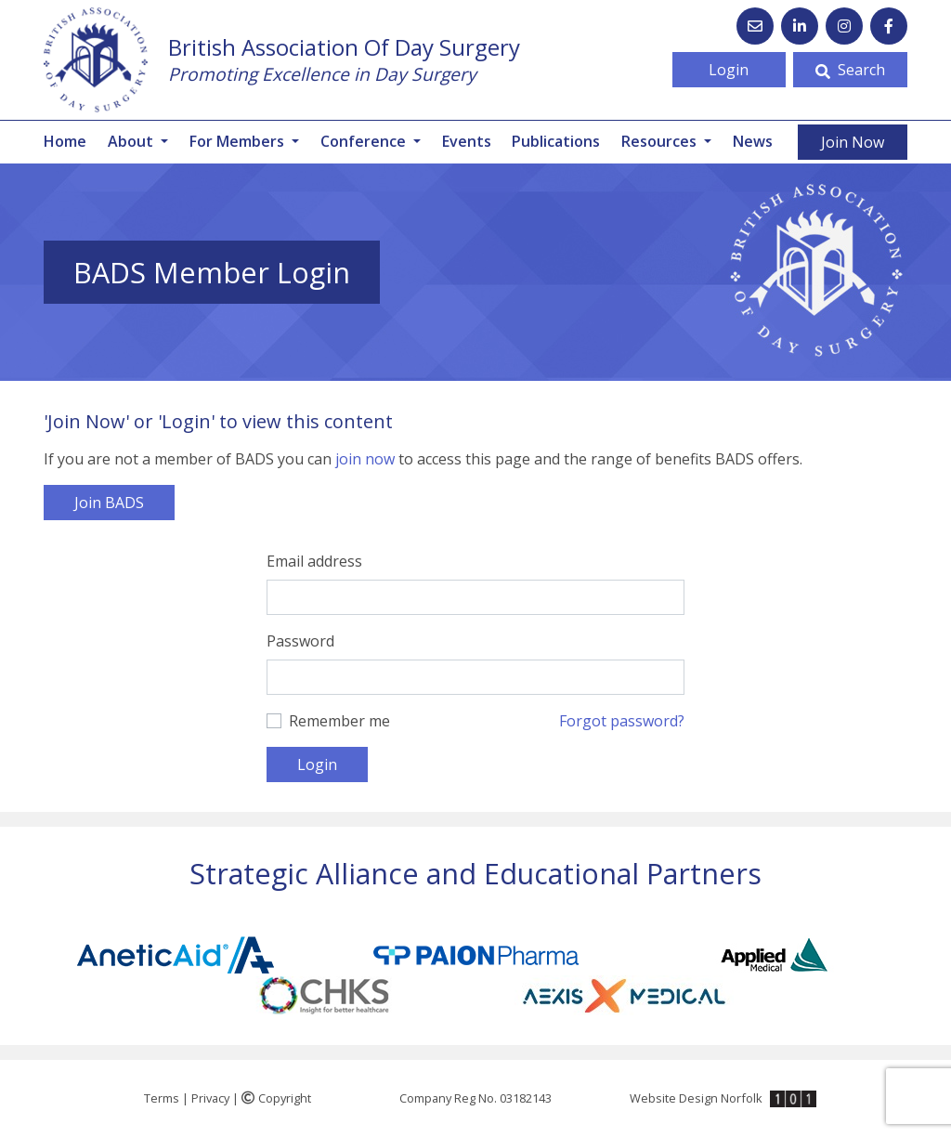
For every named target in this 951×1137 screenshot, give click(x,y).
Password (300, 641)
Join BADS (109, 502)
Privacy (210, 1098)
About (132, 141)
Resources (660, 141)
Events (466, 141)
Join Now (852, 142)
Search (850, 69)
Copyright (276, 1098)
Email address (314, 561)
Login (729, 69)
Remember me (339, 721)
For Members (238, 141)
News (753, 141)
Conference (365, 141)
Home (65, 141)
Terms (161, 1098)
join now (365, 459)
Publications (556, 141)
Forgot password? (621, 721)
